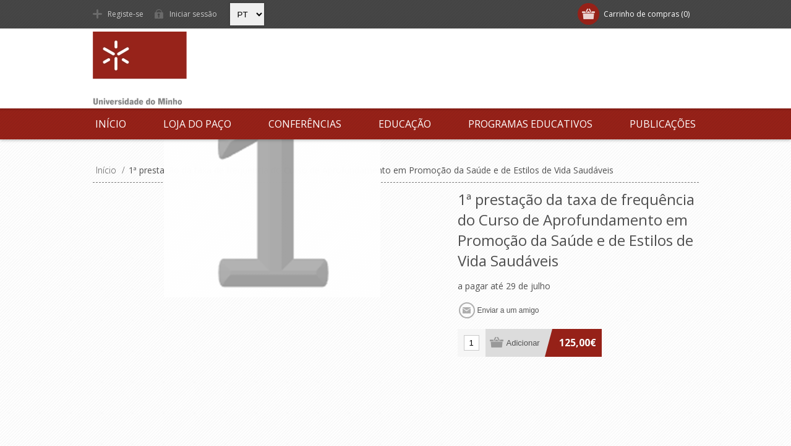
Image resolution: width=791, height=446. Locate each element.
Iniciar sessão (193, 14)
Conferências (304, 124)
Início (110, 124)
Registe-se (125, 14)
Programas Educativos (530, 124)
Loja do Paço (197, 124)
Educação (404, 124)
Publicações (663, 124)
